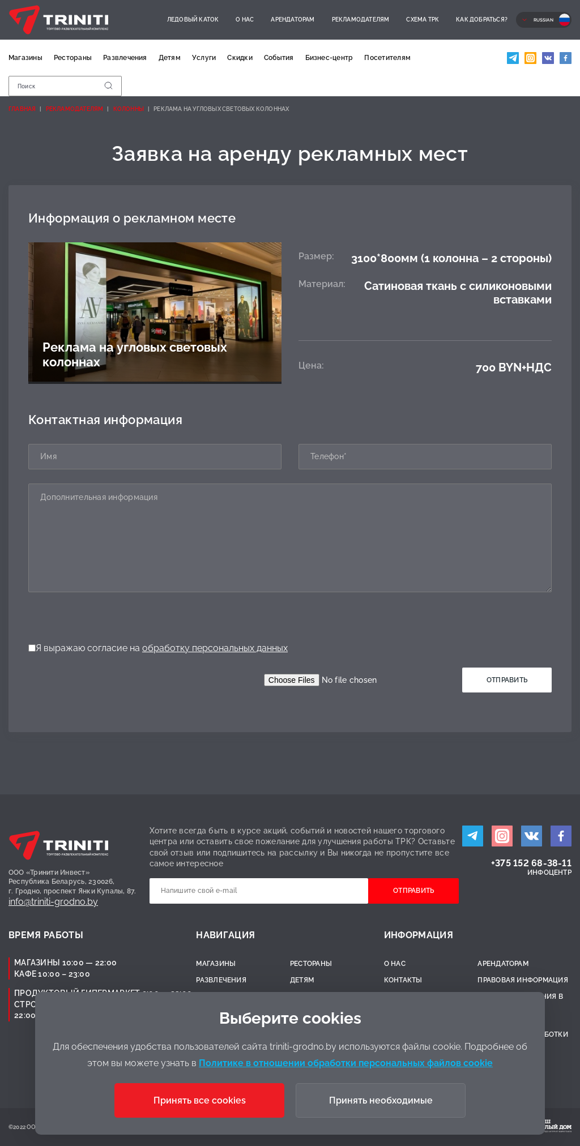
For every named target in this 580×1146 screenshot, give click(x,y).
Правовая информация (522, 980)
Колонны (128, 109)
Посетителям (387, 58)
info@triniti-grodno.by (53, 901)
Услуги (204, 58)
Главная (22, 109)
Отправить (507, 680)
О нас (245, 19)
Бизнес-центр (329, 58)
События (279, 58)
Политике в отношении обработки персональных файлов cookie (346, 1063)
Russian (543, 20)
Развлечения (125, 58)
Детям (170, 58)
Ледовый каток (193, 19)
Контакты (403, 980)
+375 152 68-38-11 (531, 863)
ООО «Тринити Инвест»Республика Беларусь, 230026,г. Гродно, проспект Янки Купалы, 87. (72, 882)
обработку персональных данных (215, 648)
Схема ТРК (422, 19)
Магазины (25, 58)
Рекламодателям (361, 19)
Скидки (239, 58)
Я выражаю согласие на (158, 648)
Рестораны (73, 58)
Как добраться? (482, 19)
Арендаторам (292, 19)
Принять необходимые (381, 1100)
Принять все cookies (199, 1100)
